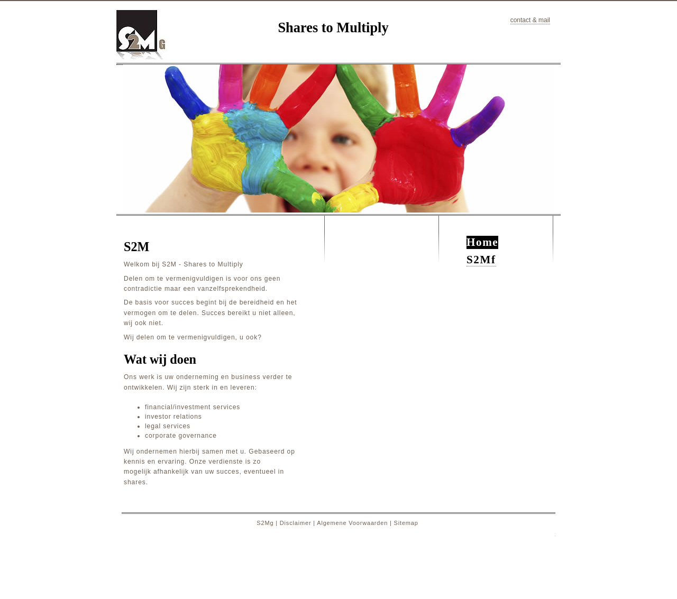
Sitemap (406, 523)
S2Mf (481, 259)
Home (482, 242)
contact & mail (530, 20)
